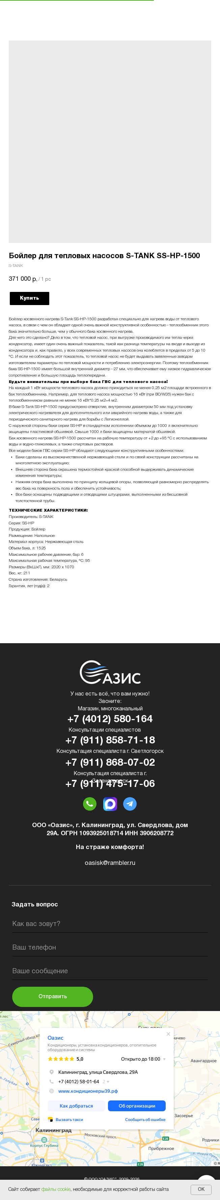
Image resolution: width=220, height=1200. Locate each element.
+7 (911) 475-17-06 (110, 784)
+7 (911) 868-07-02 (110, 763)
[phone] (110, 947)
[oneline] (110, 971)
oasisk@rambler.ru (110, 863)
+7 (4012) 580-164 (110, 719)
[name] (110, 924)
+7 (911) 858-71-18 (110, 740)
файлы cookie (56, 1190)
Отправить (52, 996)
